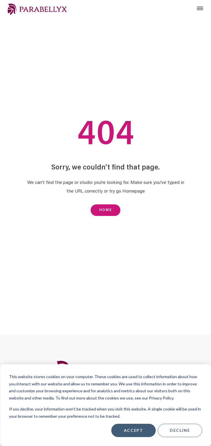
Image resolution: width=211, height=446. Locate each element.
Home (105, 210)
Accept (133, 430)
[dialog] (105, 405)
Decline (180, 430)
